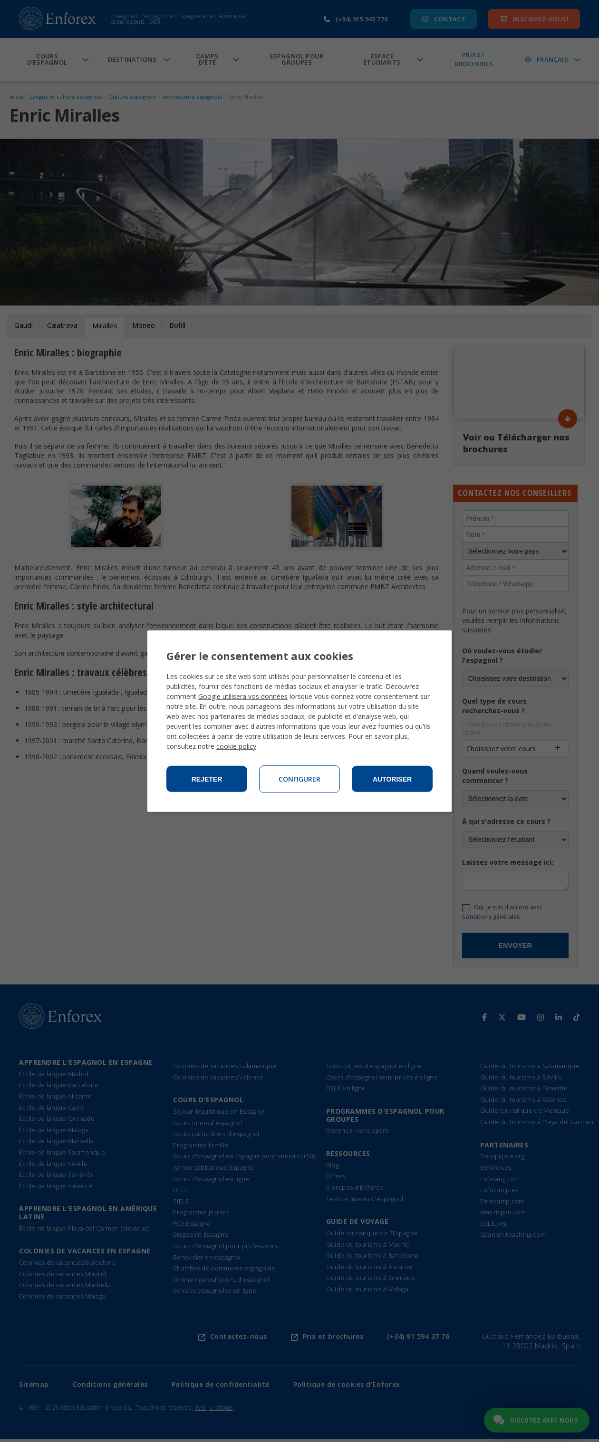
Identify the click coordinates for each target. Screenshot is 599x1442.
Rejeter (207, 779)
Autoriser (392, 779)
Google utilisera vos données (243, 696)
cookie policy (236, 746)
